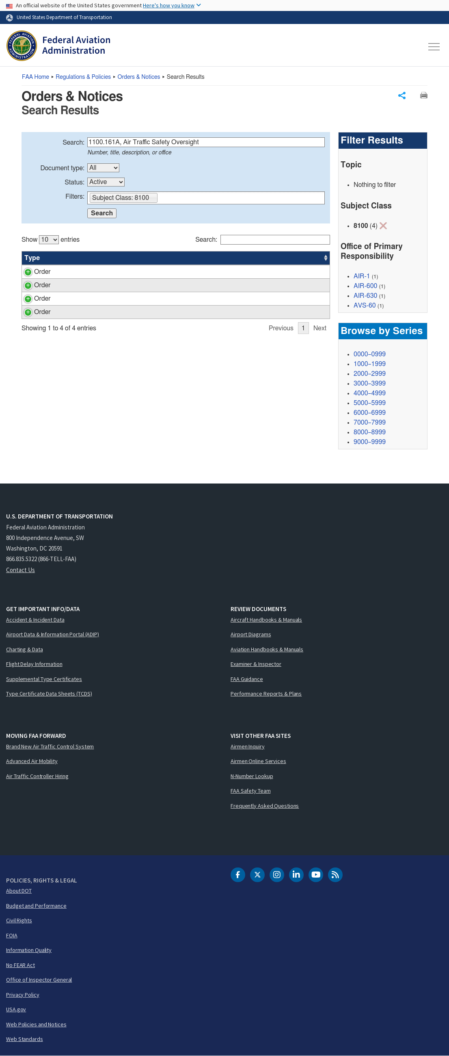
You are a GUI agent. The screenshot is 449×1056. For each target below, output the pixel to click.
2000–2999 (370, 374)
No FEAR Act (20, 965)
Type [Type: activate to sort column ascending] (32, 258)
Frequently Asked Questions (265, 805)
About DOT (19, 890)
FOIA (11, 935)
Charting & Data (24, 649)
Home (35, 77)
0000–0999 (370, 354)
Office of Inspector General (39, 979)
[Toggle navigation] (434, 46)
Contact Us (20, 570)
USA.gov (16, 1009)
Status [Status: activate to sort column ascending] (242, 258)
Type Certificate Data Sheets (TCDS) (49, 693)
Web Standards (24, 1039)
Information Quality (29, 950)
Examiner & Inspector (256, 664)
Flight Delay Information (34, 664)
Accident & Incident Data (35, 619)
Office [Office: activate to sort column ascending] (272, 258)
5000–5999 (370, 403)
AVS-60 (365, 305)
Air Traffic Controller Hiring (37, 776)
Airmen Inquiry (248, 746)
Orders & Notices (139, 77)
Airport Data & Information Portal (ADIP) (52, 634)
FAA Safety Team (251, 790)
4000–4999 (370, 393)
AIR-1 (362, 276)
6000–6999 (370, 413)
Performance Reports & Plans (266, 693)
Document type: (62, 168)
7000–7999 (370, 422)
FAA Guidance (247, 679)
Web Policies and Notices (36, 1024)
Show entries (51, 239)
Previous (281, 367)
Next (319, 367)
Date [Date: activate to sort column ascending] (300, 258)
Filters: (74, 196)
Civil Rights (19, 920)
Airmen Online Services (258, 761)
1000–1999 (370, 364)
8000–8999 (370, 432)
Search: (73, 142)
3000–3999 (370, 383)
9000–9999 (370, 442)
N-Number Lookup (252, 776)
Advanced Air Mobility (32, 761)
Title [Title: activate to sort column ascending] (94, 258)
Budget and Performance (36, 905)
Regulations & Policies (83, 77)
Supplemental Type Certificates (44, 679)
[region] (176, 300)
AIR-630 (365, 296)
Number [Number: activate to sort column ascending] (63, 258)
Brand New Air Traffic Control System (50, 746)
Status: (74, 182)
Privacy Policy (22, 994)
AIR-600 (365, 286)
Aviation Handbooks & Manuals (267, 649)
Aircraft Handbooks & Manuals (266, 619)
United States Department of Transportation (64, 17)
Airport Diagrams (251, 634)
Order (32, 272)
